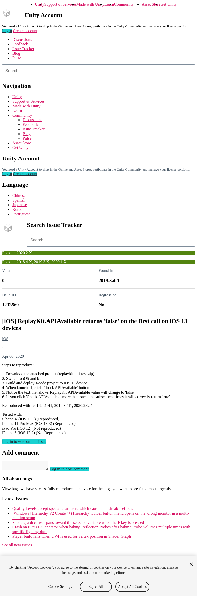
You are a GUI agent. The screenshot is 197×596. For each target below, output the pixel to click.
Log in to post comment (74, 470)
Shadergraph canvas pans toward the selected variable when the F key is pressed (78, 524)
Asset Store (151, 4)
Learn (109, 4)
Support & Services (60, 4)
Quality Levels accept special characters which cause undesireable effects (72, 510)
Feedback (20, 44)
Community (123, 4)
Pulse (16, 58)
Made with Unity (90, 4)
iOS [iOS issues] (5, 339)
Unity (39, 4)
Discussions (22, 39)
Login (7, 31)
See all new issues (17, 546)
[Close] (191, 564)
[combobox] (98, 71)
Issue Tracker (23, 48)
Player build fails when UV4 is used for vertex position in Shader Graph (71, 538)
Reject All (95, 587)
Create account (25, 31)
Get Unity (168, 4)
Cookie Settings (60, 587)
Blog (16, 53)
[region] (98, 576)
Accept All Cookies (132, 587)
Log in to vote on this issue (24, 441)
